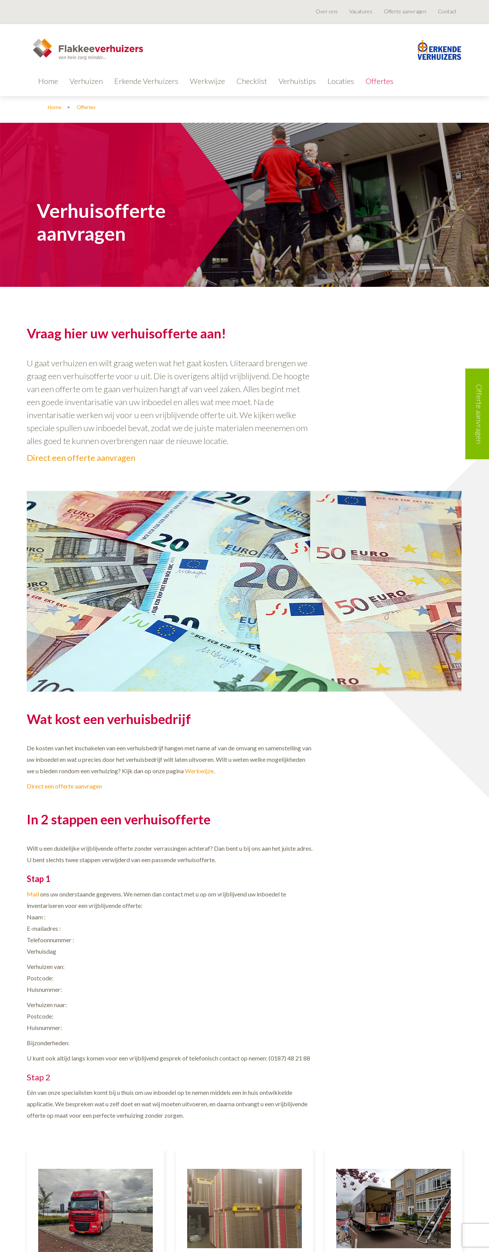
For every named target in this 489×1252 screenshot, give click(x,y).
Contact (447, 11)
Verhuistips (297, 80)
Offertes (379, 80)
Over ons (327, 11)
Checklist (251, 80)
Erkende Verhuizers (146, 80)
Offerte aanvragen (405, 11)
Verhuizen (86, 80)
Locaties (340, 80)
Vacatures (360, 11)
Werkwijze (207, 80)
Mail (33, 894)
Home (48, 80)
